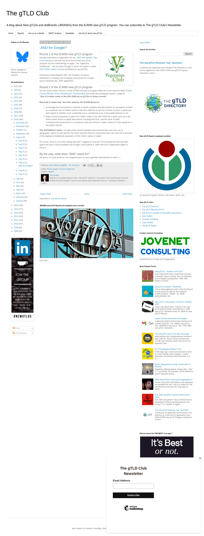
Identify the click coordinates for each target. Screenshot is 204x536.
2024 (16, 90)
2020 (16, 105)
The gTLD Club (27, 13)
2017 (16, 116)
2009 (16, 227)
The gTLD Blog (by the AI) (153, 210)
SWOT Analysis (54, 33)
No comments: (74, 165)
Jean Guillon (145, 42)
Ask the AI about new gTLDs (90, 33)
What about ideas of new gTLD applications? (173, 380)
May (18, 186)
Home (10, 33)
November (20, 126)
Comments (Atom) (58, 199)
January (19, 201)
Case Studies (147, 222)
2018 (16, 112)
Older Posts (127, 194)
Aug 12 (21, 163)
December (20, 123)
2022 (16, 97)
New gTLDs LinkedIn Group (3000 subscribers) (161, 213)
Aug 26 (21, 141)
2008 (16, 231)
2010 (16, 224)
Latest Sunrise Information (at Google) (171, 318)
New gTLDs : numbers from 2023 (169, 271)
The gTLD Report (149, 226)
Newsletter (70, 33)
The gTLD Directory (150, 206)
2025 (16, 86)
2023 (16, 94)
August (19, 137)
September (21, 134)
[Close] (200, 458)
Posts (16, 328)
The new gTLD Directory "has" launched (161, 63)
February (20, 197)
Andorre (51, 172)
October (19, 130)
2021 (16, 101)
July (18, 179)
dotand (49, 169)
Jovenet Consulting (150, 219)
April (18, 190)
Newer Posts (45, 194)
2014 (16, 209)
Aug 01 (21, 174)
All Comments (20, 333)
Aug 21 (21, 152)
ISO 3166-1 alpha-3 (49, 69)
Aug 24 (21, 144)
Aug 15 (21, 159)
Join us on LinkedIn (36, 33)
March (19, 193)
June (18, 182)
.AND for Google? (53, 48)
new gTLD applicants (67, 169)
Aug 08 (21, 170)
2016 (16, 119)
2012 (16, 216)
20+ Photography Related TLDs (168, 349)
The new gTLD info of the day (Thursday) (172, 334)
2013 (16, 213)
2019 (16, 108)
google (55, 169)
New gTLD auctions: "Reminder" (168, 287)
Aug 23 (21, 148)
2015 (16, 205)
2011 (16, 220)
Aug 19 (21, 155)
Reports (20, 33)
